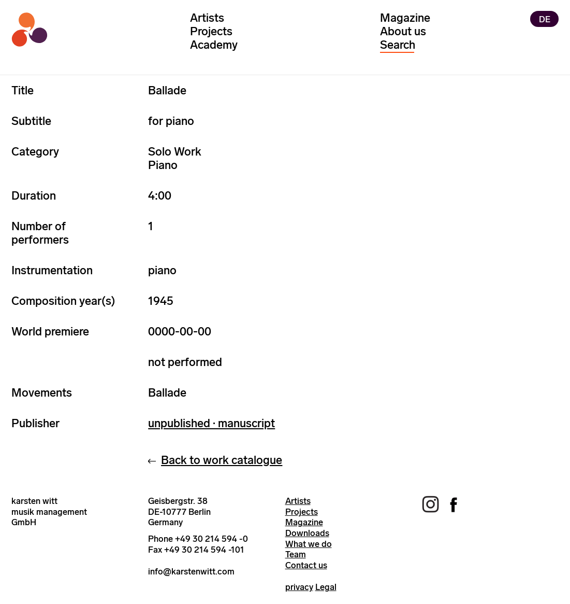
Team (295, 554)
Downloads (307, 533)
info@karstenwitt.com (191, 571)
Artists (207, 18)
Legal (326, 587)
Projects (211, 31)
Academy (214, 45)
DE (544, 18)
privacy (299, 587)
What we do (308, 544)
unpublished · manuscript (211, 423)
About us (403, 31)
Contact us (306, 565)
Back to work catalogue (221, 460)
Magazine (405, 18)
